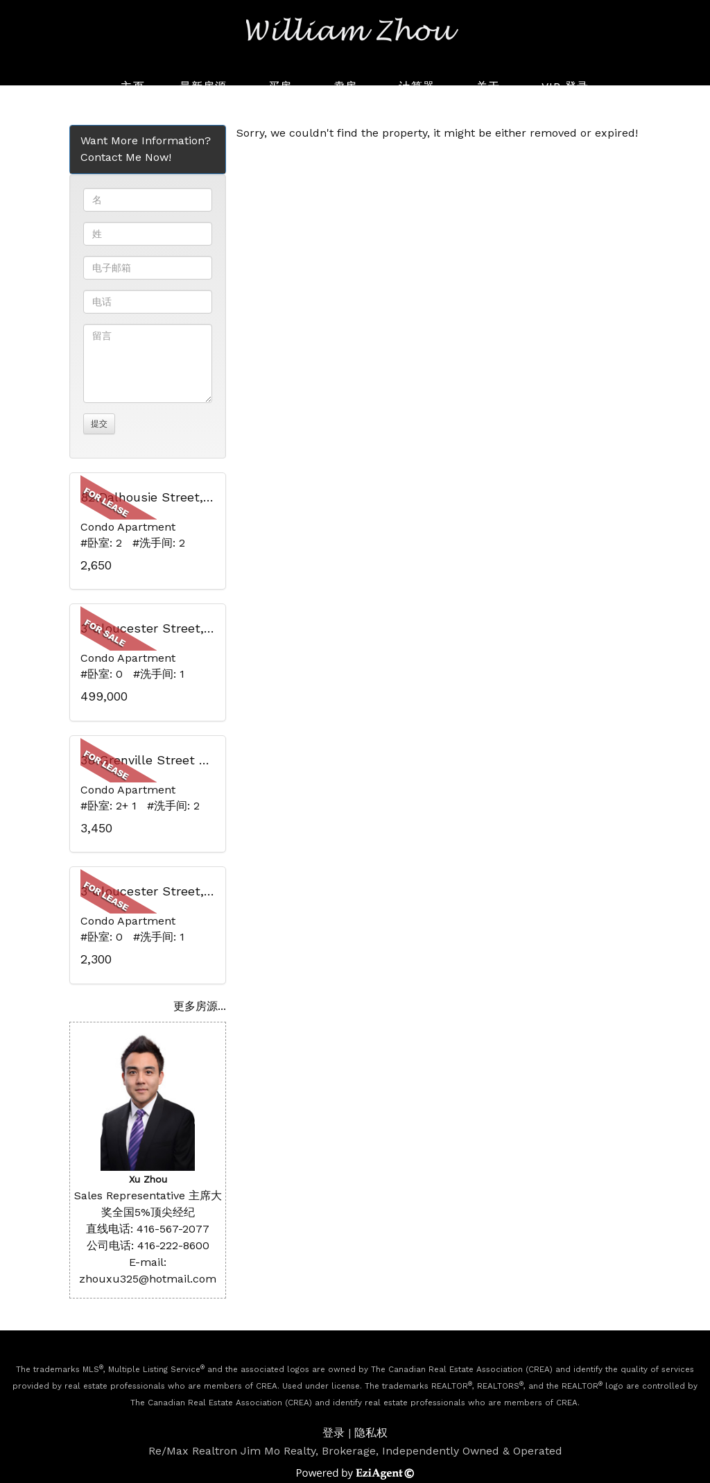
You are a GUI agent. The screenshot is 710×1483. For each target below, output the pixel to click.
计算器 (416, 86)
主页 (132, 86)
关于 (488, 86)
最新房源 (203, 86)
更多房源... (199, 1006)
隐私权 (371, 1432)
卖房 (345, 86)
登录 (333, 1432)
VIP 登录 (565, 86)
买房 (280, 86)
